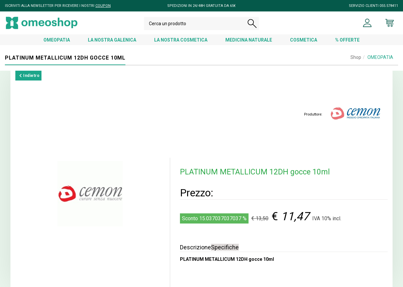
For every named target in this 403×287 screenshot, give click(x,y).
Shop (355, 57)
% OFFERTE (347, 40)
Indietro (29, 75)
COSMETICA (303, 40)
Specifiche (225, 247)
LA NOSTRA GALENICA (112, 40)
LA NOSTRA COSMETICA (180, 40)
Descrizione (195, 247)
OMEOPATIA (56, 40)
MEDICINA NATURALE (248, 40)
